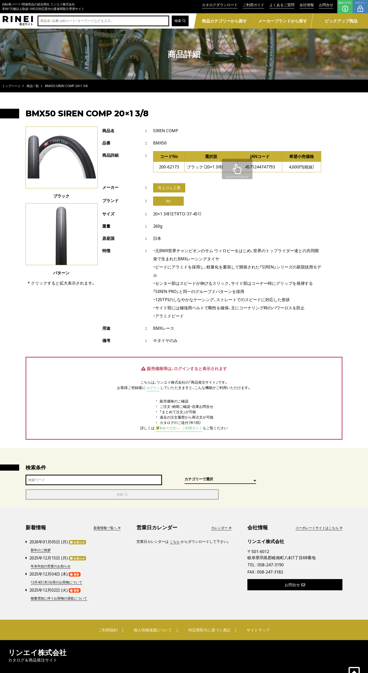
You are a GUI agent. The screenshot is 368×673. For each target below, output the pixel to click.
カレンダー (221, 514)
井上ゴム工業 (170, 188)
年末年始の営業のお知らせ (52, 552)
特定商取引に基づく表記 (208, 616)
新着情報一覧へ (106, 514)
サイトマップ (254, 616)
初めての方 (345, 7)
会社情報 (307, 4)
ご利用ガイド (253, 4)
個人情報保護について (153, 616)
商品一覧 (33, 86)
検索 (180, 21)
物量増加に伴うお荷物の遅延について (61, 584)
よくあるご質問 (281, 4)
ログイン (360, 7)
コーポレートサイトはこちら (317, 514)
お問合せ (326, 4)
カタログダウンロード (220, 4)
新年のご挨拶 (41, 536)
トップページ (11, 86)
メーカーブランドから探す (282, 21)
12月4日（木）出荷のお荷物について (59, 568)
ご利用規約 (111, 616)
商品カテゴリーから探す (224, 21)
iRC (168, 202)
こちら (175, 528)
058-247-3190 (271, 551)
